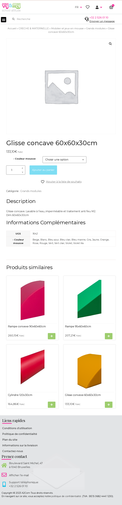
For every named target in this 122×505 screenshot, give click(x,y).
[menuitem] (78, 7)
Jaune (95, 239)
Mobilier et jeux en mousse (67, 28)
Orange (104, 239)
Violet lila (78, 243)
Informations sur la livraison (20, 445)
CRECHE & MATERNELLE (34, 28)
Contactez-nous (12, 451)
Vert (50, 243)
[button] (3, 19)
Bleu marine (78, 239)
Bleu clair (65, 239)
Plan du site (9, 439)
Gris (89, 239)
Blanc (43, 239)
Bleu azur (53, 239)
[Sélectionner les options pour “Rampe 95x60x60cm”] (108, 336)
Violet (68, 243)
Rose (35, 243)
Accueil (12, 28)
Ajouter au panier (43, 169)
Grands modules (95, 28)
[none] (78, 7)
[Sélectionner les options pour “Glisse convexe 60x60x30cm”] (108, 405)
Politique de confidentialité (19, 433)
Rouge (43, 243)
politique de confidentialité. (66, 496)
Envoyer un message (102, 21)
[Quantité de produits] (15, 170)
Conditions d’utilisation (17, 428)
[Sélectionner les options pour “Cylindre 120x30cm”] (51, 405)
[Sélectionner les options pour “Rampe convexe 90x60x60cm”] (51, 336)
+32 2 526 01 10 (98, 17)
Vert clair (59, 243)
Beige (36, 239)
